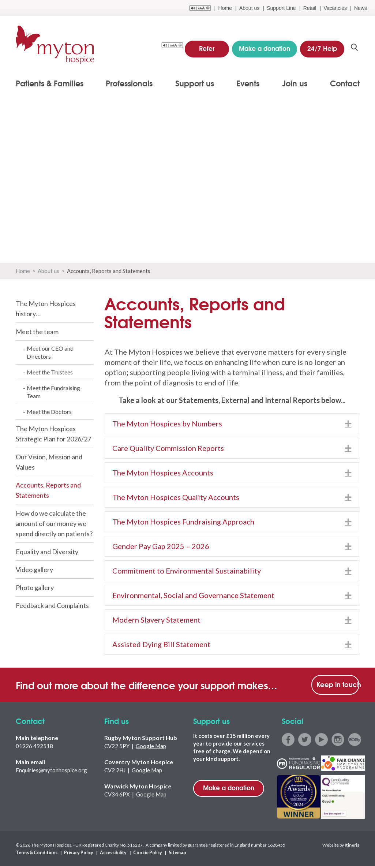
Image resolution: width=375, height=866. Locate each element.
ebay (354, 739)
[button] (348, 423)
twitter (304, 739)
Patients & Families (49, 83)
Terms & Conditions (36, 852)
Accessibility (110, 852)
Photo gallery (35, 587)
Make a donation (228, 787)
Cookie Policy (144, 852)
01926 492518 (34, 746)
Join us (294, 83)
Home (225, 8)
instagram (337, 739)
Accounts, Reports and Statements (48, 490)
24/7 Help (322, 47)
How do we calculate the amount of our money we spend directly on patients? (54, 523)
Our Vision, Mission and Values (49, 462)
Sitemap (173, 852)
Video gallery (34, 569)
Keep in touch (338, 684)
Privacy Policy (77, 852)
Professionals (129, 83)
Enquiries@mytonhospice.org (51, 770)
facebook (288, 739)
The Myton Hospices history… (46, 308)
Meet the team (37, 332)
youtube (321, 739)
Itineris (352, 844)
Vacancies (335, 8)
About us (249, 8)
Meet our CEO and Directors (50, 352)
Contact (345, 83)
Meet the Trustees (50, 372)
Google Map (151, 746)
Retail (309, 8)
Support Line (281, 8)
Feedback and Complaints (52, 605)
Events (247, 83)
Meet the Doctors (49, 411)
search (355, 48)
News (360, 8)
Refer (206, 47)
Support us (194, 83)
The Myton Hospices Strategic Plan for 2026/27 (53, 434)
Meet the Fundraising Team (53, 391)
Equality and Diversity (47, 552)
